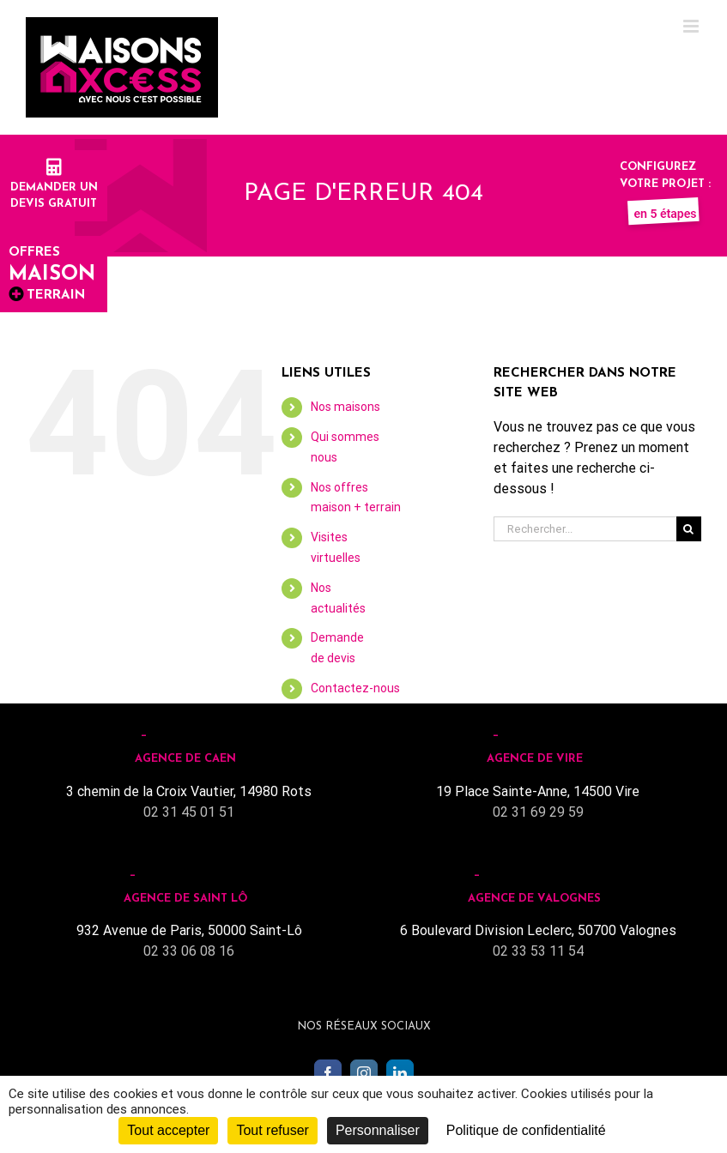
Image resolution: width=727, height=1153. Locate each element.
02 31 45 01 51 (188, 812)
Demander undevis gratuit (54, 187)
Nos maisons (345, 407)
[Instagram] (364, 1073)
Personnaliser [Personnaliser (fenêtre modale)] (378, 1130)
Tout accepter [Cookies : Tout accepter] (168, 1130)
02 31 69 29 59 (538, 812)
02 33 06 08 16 (188, 951)
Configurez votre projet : (665, 183)
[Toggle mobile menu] (692, 26)
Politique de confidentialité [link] (526, 1130)
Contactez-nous (355, 688)
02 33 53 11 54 (538, 951)
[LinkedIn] (400, 1073)
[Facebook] (328, 1073)
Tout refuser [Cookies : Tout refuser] (272, 1130)
